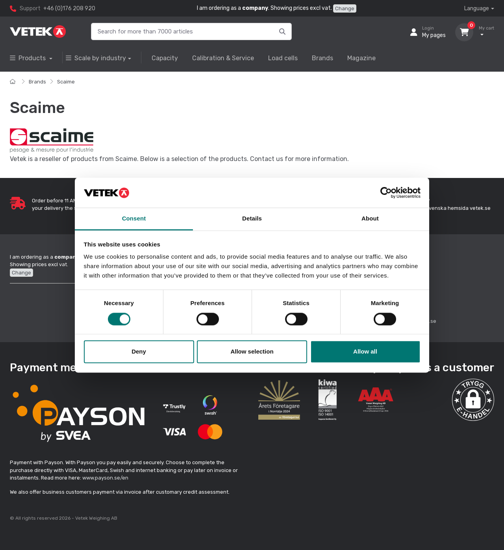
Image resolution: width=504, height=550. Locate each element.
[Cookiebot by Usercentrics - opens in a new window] (386, 192)
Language (476, 8)
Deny (139, 351)
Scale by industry (96, 58)
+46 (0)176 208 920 (69, 8)
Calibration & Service (223, 58)
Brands (322, 58)
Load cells (283, 58)
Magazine (361, 58)
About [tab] (370, 218)
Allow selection (251, 351)
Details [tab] (252, 218)
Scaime (66, 82)
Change (344, 8)
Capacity (165, 58)
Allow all (365, 351)
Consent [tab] (134, 218)
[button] (473, 400)
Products (28, 58)
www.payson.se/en (105, 478)
